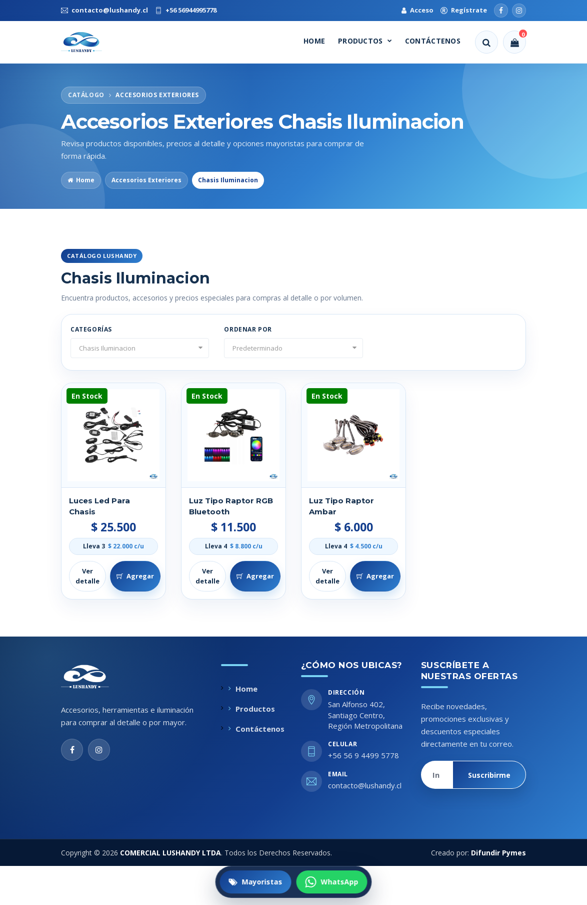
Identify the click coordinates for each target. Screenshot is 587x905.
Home (314, 41)
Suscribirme (489, 775)
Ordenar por (248, 329)
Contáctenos (432, 41)
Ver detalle (88, 575)
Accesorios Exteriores (147, 180)
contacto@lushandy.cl (365, 785)
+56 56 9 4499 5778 (363, 755)
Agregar (135, 575)
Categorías (91, 329)
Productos (365, 41)
